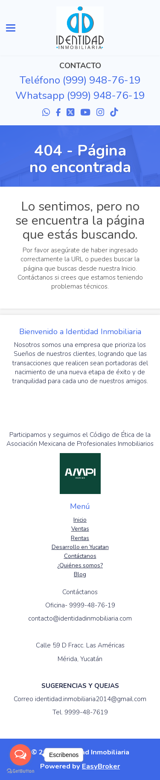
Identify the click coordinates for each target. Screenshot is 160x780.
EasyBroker (101, 766)
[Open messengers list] (20, 755)
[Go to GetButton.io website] (20, 771)
